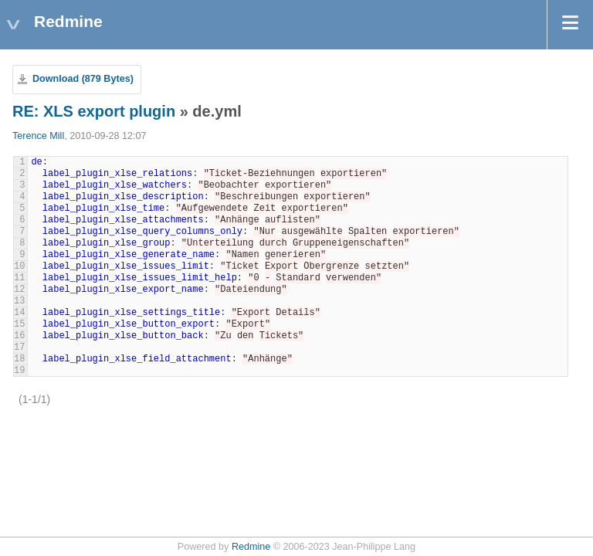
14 (19, 312)
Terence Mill (38, 136)
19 (19, 370)
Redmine (251, 546)
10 (19, 266)
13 (19, 301)
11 (19, 278)
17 (19, 347)
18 (19, 359)
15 (19, 324)
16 (19, 336)
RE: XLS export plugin (93, 111)
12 (19, 289)
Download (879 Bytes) (83, 78)
